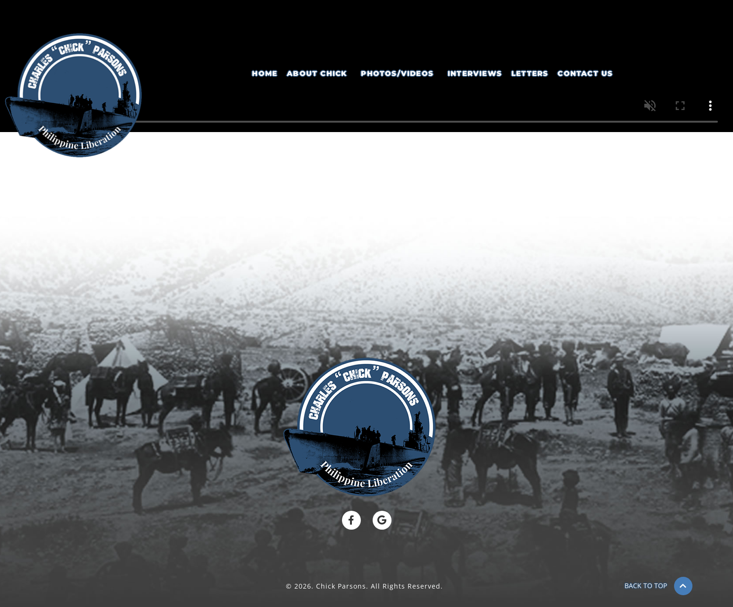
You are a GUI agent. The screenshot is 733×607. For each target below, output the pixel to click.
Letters (529, 73)
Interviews (475, 73)
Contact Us (585, 73)
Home (264, 73)
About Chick (317, 73)
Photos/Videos (397, 73)
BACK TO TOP (646, 585)
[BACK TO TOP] (683, 586)
